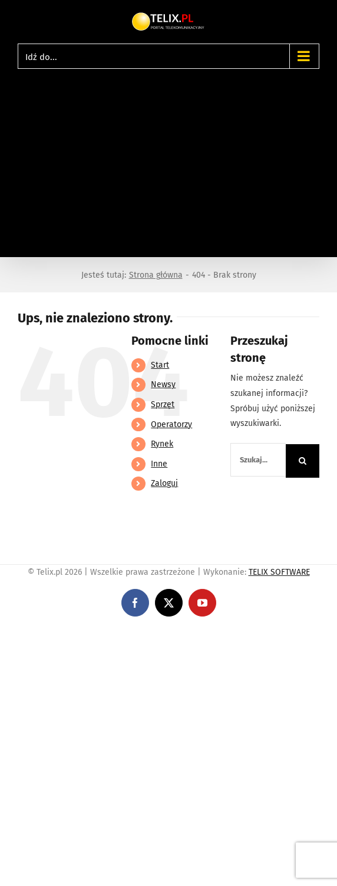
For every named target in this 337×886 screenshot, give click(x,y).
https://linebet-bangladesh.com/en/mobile (81, 634)
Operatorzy (171, 424)
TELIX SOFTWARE (279, 572)
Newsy (163, 384)
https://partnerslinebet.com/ (218, 634)
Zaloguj (164, 483)
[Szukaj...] (258, 460)
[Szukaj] (302, 461)
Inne (159, 464)
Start (160, 365)
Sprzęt (162, 404)
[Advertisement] (168, 157)
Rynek (162, 444)
